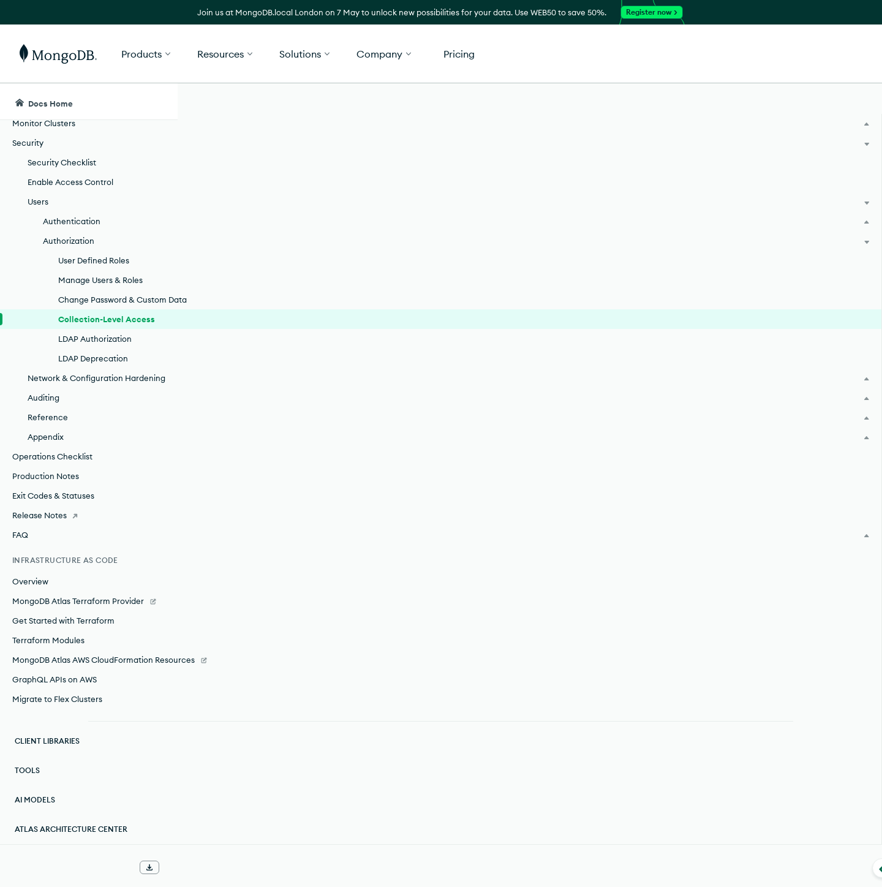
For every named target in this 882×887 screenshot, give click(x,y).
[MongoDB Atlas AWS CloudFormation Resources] (88, 654)
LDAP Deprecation (93, 334)
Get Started (819, 54)
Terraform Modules (48, 628)
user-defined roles (585, 272)
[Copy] (685, 504)
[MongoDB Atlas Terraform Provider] (88, 588)
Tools (27, 770)
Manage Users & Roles (100, 243)
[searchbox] (409, 102)
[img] (746, 193)
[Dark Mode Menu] (853, 101)
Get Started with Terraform (63, 608)
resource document (531, 407)
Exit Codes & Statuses (53, 483)
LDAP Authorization (95, 314)
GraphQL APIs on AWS (54, 679)
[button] (625, 53)
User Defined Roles (93, 223)
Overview (30, 569)
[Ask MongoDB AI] (801, 102)
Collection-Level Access (106, 295)
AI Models (35, 799)
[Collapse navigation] (177, 868)
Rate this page (766, 171)
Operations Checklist (52, 444)
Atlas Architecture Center (71, 829)
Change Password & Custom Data (112, 269)
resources (421, 363)
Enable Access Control (70, 145)
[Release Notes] (88, 503)
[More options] (687, 182)
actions (341, 363)
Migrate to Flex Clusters (57, 699)
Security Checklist (62, 125)
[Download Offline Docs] (149, 867)
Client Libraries (47, 740)
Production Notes (45, 464)
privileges (286, 289)
